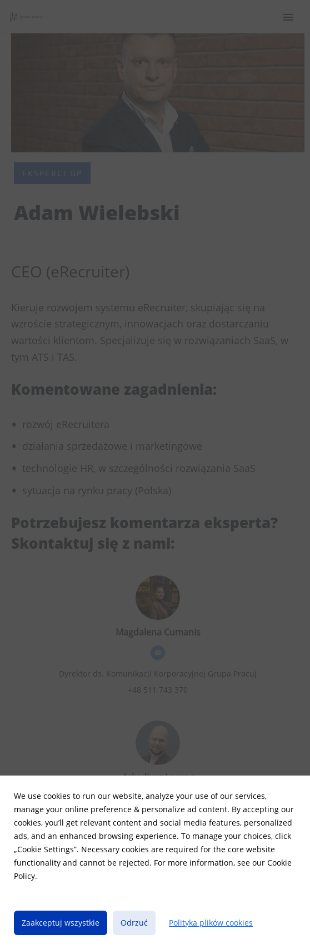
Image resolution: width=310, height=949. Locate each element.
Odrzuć (134, 922)
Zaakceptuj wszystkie (60, 922)
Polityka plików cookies (211, 922)
